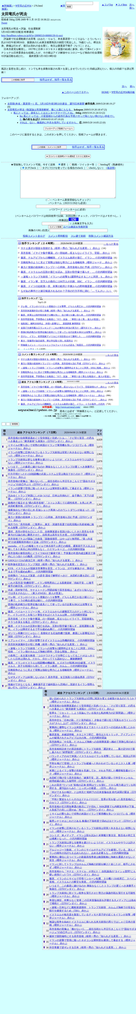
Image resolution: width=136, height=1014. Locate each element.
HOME (105, 92)
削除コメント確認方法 (101, 241)
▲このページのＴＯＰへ (75, 92)
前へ (131, 8)
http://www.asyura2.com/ (67, 412)
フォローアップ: (10, 98)
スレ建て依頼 (78, 241)
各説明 (110, 168)
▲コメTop (107, 4)
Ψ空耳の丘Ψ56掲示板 (123, 92)
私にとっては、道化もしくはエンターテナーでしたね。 (44, 113)
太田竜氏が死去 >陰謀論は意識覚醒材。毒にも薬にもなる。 (40, 109)
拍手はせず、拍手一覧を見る (56, 79)
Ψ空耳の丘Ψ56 (23, 5)
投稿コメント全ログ (34, 241)
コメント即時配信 (58, 241)
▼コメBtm (121, 4)
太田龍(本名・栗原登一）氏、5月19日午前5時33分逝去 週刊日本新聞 (45, 103)
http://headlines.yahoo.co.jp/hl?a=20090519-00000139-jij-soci (32, 35)
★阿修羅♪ (7, 5)
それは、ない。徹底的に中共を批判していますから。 (49, 122)
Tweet (4, 23)
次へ (131, 4)
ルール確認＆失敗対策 (75, 232)
